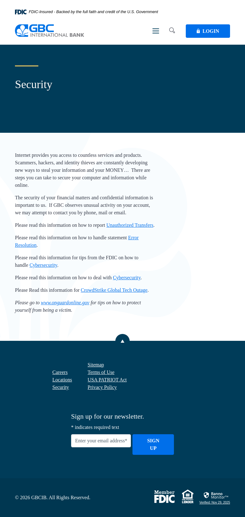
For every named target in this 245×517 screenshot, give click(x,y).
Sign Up (153, 444)
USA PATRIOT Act (107, 379)
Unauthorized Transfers (129, 225)
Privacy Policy (102, 387)
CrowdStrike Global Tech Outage (114, 290)
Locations (62, 379)
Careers (60, 372)
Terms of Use (101, 372)
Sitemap (96, 364)
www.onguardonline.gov (65, 302)
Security (60, 387)
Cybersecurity (43, 265)
